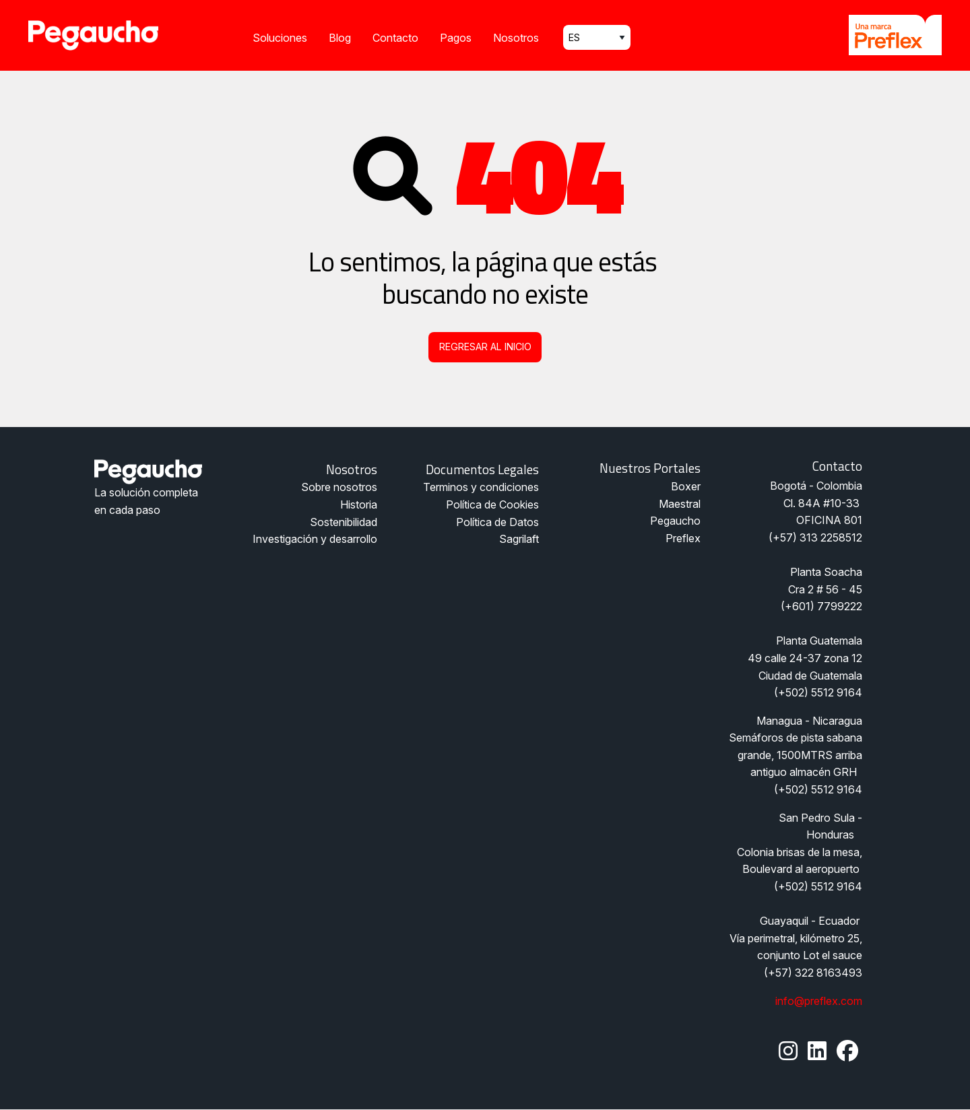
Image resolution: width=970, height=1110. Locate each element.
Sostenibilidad (343, 522)
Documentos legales (482, 469)
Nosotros (516, 37)
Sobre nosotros (339, 487)
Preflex (683, 538)
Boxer (686, 486)
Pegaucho (675, 520)
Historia (358, 504)
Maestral (680, 504)
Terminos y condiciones (481, 487)
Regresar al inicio (485, 346)
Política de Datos (497, 522)
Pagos (456, 37)
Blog (340, 37)
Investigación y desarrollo (315, 539)
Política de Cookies (492, 504)
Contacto (395, 37)
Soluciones (280, 37)
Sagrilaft (519, 539)
